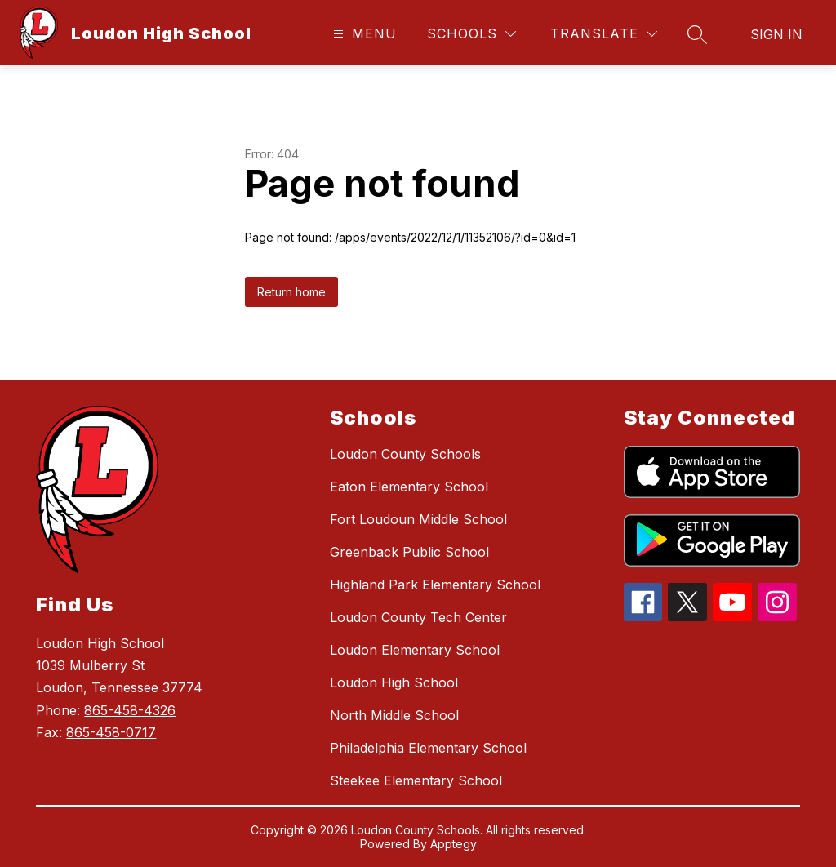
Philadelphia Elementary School (428, 748)
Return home (291, 292)
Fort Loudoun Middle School (418, 519)
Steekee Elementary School (416, 780)
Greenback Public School (409, 552)
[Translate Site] (603, 34)
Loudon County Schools (405, 454)
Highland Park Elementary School (435, 584)
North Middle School (394, 715)
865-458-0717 (111, 732)
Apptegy (453, 844)
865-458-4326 (130, 710)
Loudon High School (394, 682)
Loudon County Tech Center (418, 617)
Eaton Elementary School (409, 486)
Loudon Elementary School (415, 650)
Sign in (776, 34)
